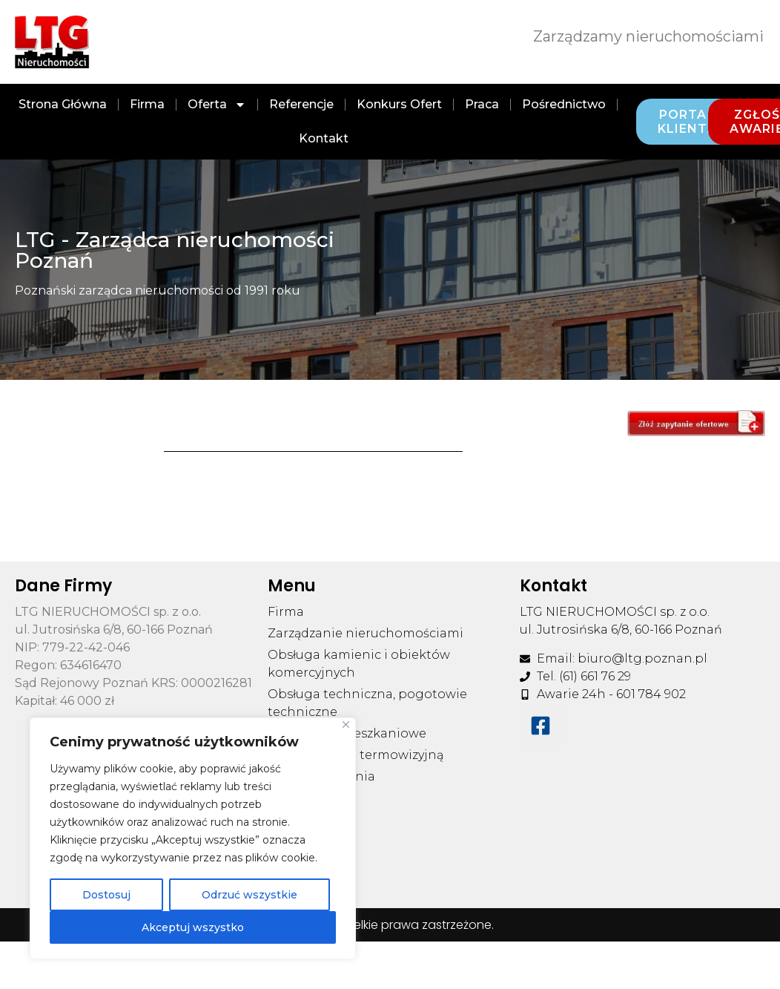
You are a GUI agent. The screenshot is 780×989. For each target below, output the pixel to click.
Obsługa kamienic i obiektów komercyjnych (359, 664)
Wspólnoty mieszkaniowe (347, 733)
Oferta (217, 104)
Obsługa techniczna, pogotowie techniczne (367, 703)
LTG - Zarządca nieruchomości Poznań (174, 250)
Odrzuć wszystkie (249, 894)
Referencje (301, 104)
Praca (482, 104)
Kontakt (323, 138)
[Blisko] (346, 724)
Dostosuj (106, 894)
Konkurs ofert (399, 104)
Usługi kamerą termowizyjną (355, 755)
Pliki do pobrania (321, 776)
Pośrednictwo (564, 104)
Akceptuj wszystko (193, 927)
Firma (147, 104)
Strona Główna (63, 104)
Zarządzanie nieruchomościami (365, 633)
